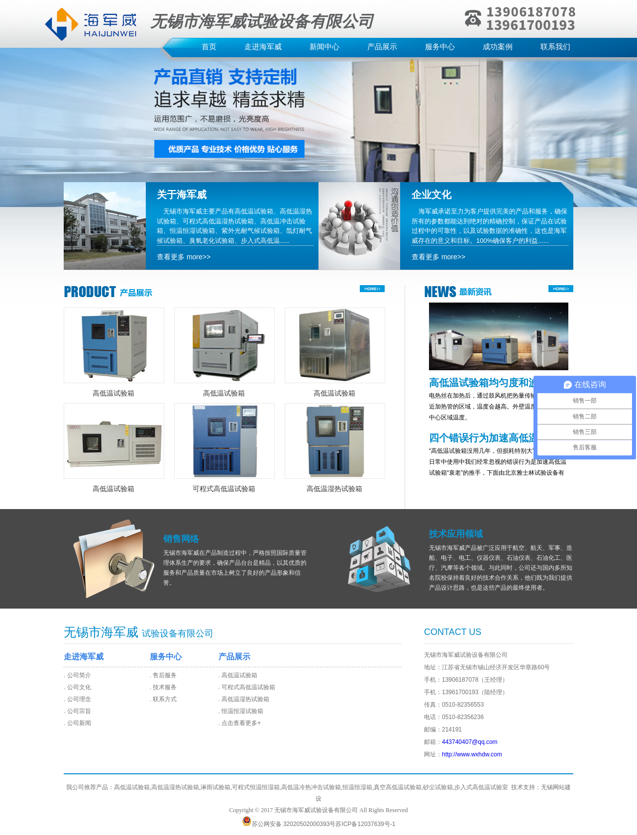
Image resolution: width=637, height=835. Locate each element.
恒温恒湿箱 (357, 787)
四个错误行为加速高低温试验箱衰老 (493, 437)
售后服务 (165, 675)
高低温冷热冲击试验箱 (311, 787)
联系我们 (555, 46)
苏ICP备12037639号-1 (365, 824)
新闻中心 (324, 46)
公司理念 (79, 699)
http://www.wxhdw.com (472, 754)
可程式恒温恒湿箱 (256, 787)
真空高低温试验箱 (398, 787)
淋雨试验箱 (215, 787)
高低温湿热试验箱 (334, 489)
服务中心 (440, 46)
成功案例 (498, 46)
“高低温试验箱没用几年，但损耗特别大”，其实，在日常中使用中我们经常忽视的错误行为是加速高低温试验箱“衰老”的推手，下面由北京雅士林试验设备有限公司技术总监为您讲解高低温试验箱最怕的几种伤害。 (497, 472)
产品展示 (382, 46)
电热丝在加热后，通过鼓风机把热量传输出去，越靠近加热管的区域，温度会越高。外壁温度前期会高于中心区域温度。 (497, 406)
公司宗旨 (79, 711)
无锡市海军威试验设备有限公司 (316, 810)
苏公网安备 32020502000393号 (289, 824)
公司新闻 (79, 723)
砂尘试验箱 (438, 787)
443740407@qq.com (470, 741)
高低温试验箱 (113, 393)
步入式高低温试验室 (481, 787)
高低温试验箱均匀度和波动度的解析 (493, 382)
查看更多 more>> (184, 257)
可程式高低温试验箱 (224, 489)
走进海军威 (263, 46)
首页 (209, 46)
